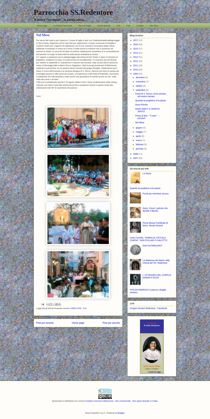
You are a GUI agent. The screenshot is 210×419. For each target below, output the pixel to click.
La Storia (147, 173)
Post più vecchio (111, 323)
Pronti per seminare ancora (156, 193)
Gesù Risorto (141, 104)
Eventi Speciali (103, 25)
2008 (136, 154)
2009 (136, 74)
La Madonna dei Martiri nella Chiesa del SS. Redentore (156, 261)
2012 (136, 61)
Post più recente (45, 323)
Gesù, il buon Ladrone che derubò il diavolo (155, 209)
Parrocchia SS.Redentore (73, 12)
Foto (128, 25)
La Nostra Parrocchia (62, 25)
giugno (139, 127)
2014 (136, 53)
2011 (136, 65)
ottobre (139, 86)
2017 (136, 40)
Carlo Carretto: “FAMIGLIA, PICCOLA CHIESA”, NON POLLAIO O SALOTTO (148, 239)
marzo (139, 140)
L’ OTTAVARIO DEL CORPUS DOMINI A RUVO (157, 276)
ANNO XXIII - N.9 (78, 308)
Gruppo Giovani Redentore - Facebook (148, 308)
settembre (141, 90)
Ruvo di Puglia (84, 25)
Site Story (154, 25)
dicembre (140, 77)
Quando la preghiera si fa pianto (150, 100)
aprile (139, 136)
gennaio (140, 149)
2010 (136, 69)
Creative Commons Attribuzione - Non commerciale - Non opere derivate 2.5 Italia (121, 401)
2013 (136, 57)
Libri (118, 25)
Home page (42, 25)
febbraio (140, 144)
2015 (136, 48)
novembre (141, 81)
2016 (136, 44)
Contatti (140, 25)
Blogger (121, 413)
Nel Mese (139, 122)
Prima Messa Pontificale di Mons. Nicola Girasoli (155, 224)
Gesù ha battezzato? (152, 245)
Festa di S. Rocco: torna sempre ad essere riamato (150, 95)
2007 (136, 158)
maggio (139, 132)
